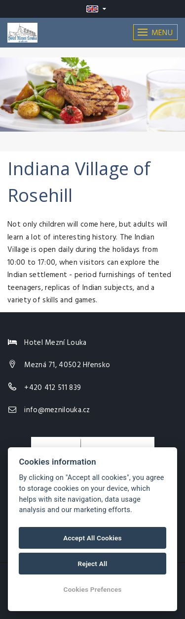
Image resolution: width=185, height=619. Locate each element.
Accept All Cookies (92, 538)
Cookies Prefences (93, 589)
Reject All (93, 564)
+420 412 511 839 (52, 388)
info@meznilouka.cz (57, 410)
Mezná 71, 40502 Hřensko (67, 365)
